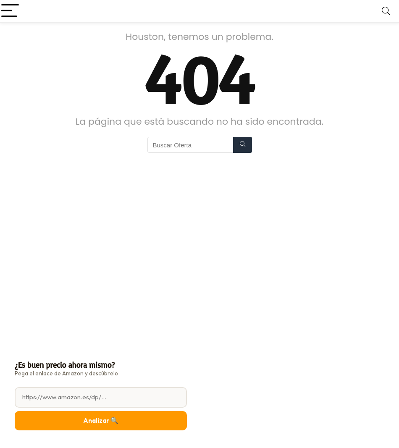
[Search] (386, 11)
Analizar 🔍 (100, 420)
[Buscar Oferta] (242, 145)
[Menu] (10, 11)
